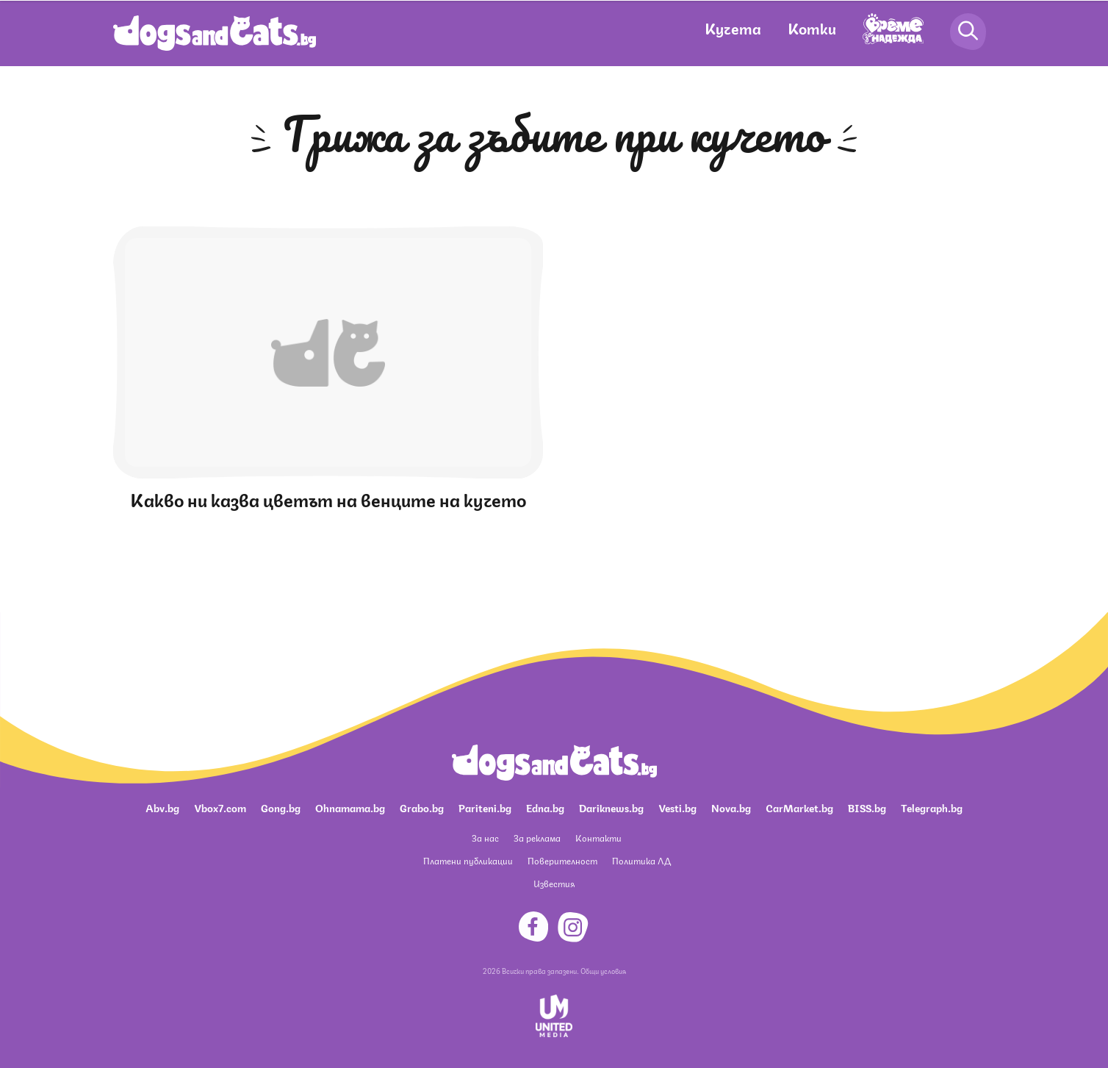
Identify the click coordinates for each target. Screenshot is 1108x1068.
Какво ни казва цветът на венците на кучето (328, 498)
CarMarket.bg (799, 807)
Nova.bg (731, 807)
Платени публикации (468, 860)
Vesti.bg (677, 807)
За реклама (537, 837)
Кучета (733, 27)
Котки (812, 27)
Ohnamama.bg (350, 807)
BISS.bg (867, 807)
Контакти (598, 837)
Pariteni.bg (484, 807)
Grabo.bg (422, 807)
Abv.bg (162, 807)
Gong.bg (281, 807)
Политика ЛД (641, 860)
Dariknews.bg (611, 807)
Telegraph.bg (932, 807)
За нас (485, 837)
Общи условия (603, 970)
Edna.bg (545, 807)
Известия (554, 883)
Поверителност (562, 860)
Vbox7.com (220, 807)
